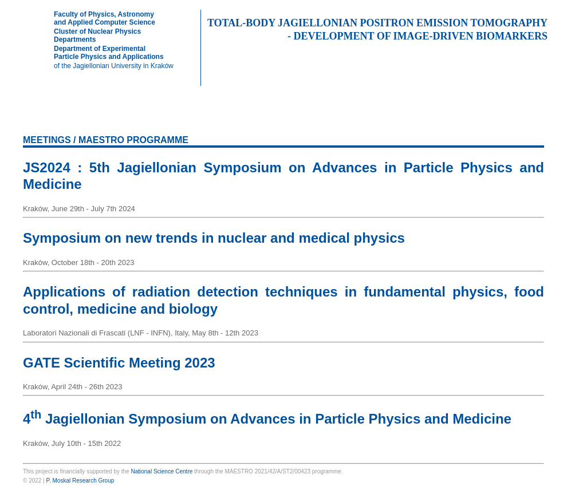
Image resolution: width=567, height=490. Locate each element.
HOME (47, 117)
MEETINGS (419, 117)
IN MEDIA (519, 117)
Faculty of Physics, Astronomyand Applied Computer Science (104, 18)
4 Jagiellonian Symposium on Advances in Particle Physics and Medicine (267, 418)
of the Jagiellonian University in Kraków (114, 66)
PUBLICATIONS (202, 117)
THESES (319, 117)
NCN (283, 97)
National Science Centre (161, 471)
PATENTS (369, 117)
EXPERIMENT (146, 117)
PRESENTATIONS (263, 117)
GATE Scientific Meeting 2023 (119, 362)
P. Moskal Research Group (80, 480)
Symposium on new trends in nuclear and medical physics (214, 238)
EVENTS (469, 117)
